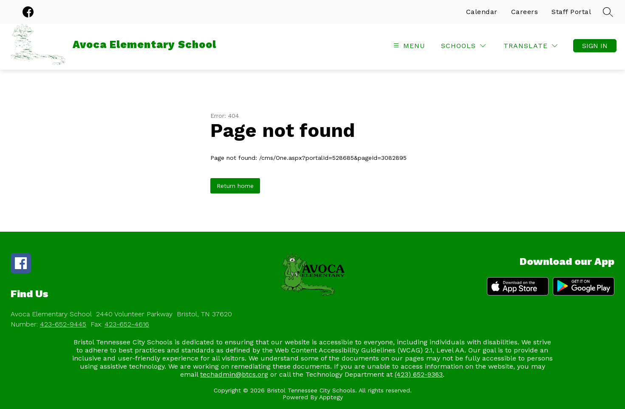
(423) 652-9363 (419, 374)
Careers (524, 12)
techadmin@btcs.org (234, 374)
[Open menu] (408, 45)
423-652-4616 (127, 324)
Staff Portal (571, 12)
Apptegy (331, 397)
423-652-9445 (63, 324)
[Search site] (608, 12)
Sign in (595, 46)
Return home (235, 185)
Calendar (482, 12)
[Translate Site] (530, 45)
